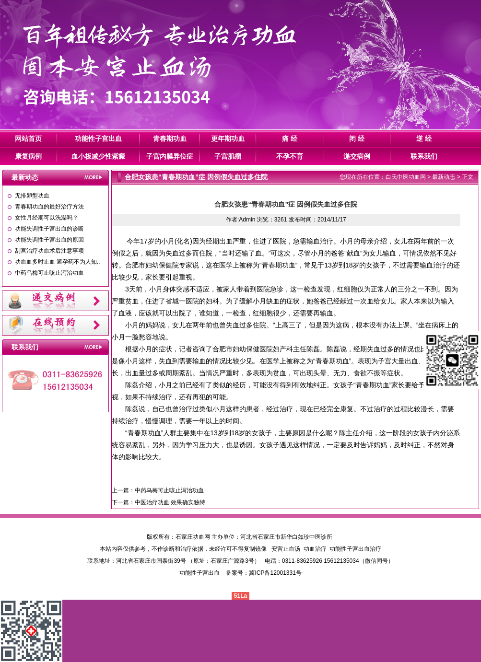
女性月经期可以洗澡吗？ (46, 217)
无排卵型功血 (32, 195)
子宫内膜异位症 (169, 156)
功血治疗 (315, 549)
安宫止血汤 (285, 549)
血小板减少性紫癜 (98, 156)
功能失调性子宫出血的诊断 (49, 228)
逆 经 (424, 138)
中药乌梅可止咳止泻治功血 (49, 272)
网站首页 (28, 138)
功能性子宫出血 (98, 138)
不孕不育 (289, 156)
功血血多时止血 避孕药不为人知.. (57, 261)
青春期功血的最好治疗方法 (49, 206)
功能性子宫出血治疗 (355, 549)
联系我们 (424, 156)
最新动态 (443, 177)
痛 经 (289, 138)
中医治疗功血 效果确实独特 (170, 502)
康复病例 (28, 156)
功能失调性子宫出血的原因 (49, 239)
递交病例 (356, 156)
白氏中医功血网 (406, 177)
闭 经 (356, 138)
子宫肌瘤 (227, 156)
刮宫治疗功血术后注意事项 (49, 250)
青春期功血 (170, 138)
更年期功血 (228, 138)
